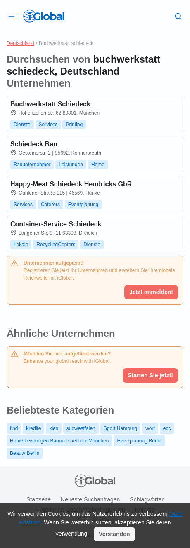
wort (150, 428)
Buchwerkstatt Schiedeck (50, 104)
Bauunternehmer (32, 164)
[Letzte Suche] (178, 16)
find (14, 428)
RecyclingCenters (55, 244)
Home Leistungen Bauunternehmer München (59, 441)
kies (53, 428)
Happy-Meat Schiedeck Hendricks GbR (71, 184)
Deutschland (20, 43)
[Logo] (43, 16)
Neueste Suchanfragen (90, 499)
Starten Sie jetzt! (150, 375)
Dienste (22, 124)
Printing (74, 124)
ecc (167, 428)
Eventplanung (83, 204)
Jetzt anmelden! (151, 292)
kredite (33, 428)
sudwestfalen (80, 428)
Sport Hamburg (120, 428)
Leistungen (71, 164)
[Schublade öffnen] (11, 16)
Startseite (38, 499)
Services (48, 124)
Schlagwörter (147, 499)
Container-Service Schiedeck (56, 224)
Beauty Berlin (24, 453)
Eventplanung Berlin (139, 441)
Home (97, 164)
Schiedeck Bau (33, 144)
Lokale (21, 244)
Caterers (50, 204)
